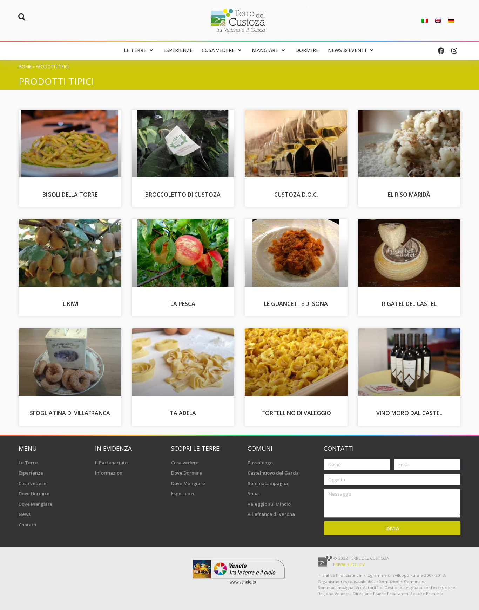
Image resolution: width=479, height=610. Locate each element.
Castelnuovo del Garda (273, 473)
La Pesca (182, 304)
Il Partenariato (111, 463)
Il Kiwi (70, 304)
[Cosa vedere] (222, 50)
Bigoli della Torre (69, 194)
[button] (21, 17)
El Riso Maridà (409, 194)
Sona (253, 493)
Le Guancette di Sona (296, 304)
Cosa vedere (32, 483)
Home (25, 67)
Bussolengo (260, 463)
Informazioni (109, 473)
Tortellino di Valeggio (296, 413)
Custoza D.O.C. (296, 194)
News (25, 514)
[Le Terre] (139, 50)
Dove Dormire (34, 493)
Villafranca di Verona (271, 514)
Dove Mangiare (36, 504)
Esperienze (31, 473)
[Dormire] (307, 50)
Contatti (27, 524)
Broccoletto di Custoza (183, 194)
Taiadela (183, 413)
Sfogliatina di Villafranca (70, 413)
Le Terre (28, 463)
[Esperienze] (178, 50)
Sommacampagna (268, 483)
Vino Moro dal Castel (409, 413)
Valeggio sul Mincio (269, 504)
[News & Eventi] (351, 50)
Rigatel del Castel (409, 304)
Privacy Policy (349, 564)
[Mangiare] (269, 50)
